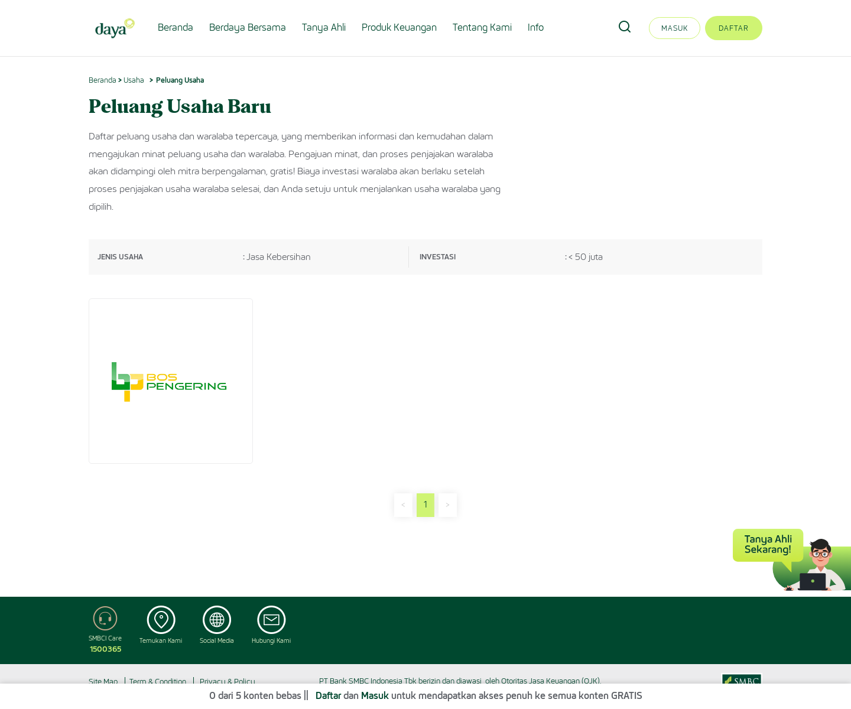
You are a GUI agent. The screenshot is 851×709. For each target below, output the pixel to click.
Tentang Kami (482, 27)
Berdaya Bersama (247, 27)
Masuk (674, 28)
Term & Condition (157, 681)
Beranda (175, 27)
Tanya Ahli (324, 27)
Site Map (103, 681)
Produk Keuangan (399, 27)
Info (536, 27)
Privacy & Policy (227, 681)
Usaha (134, 80)
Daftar (734, 28)
